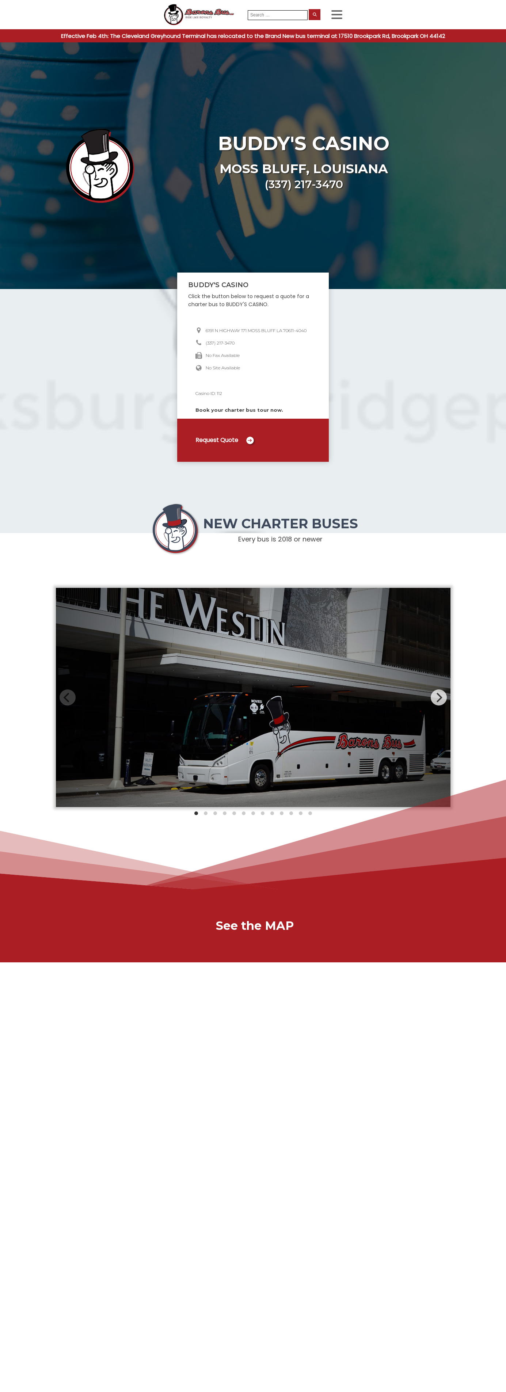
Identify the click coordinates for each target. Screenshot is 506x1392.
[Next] (439, 697)
